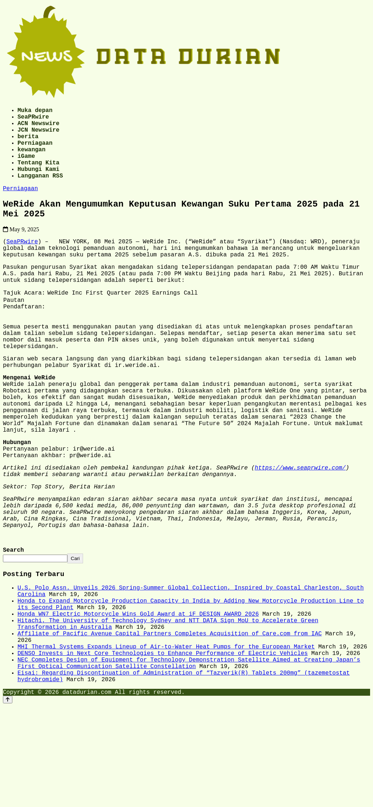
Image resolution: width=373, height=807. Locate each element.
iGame (26, 167)
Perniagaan (34, 151)
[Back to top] (7, 800)
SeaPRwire (33, 119)
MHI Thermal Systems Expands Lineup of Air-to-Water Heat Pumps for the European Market (166, 739)
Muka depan (34, 111)
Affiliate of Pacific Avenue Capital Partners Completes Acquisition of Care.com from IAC (169, 723)
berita (28, 143)
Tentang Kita (38, 175)
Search (13, 626)
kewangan (31, 159)
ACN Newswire (38, 127)
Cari (75, 635)
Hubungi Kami (38, 183)
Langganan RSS (40, 191)
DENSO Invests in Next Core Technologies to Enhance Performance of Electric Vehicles (162, 747)
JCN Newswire (38, 135)
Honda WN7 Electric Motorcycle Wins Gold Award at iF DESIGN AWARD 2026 (138, 699)
